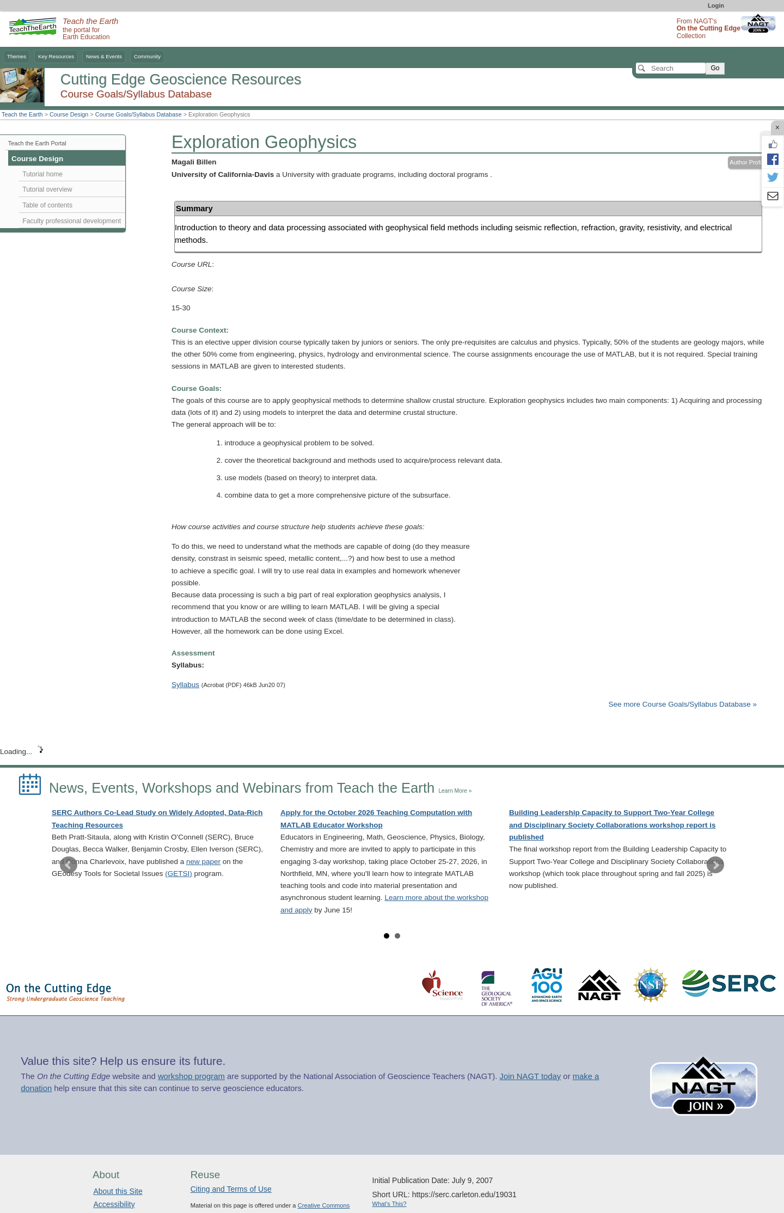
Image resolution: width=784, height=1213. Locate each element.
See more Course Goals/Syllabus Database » (683, 704)
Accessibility (113, 1204)
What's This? (389, 1203)
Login (716, 5)
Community (147, 56)
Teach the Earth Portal (37, 143)
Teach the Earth (22, 114)
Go (714, 68)
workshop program (191, 1076)
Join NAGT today (530, 1076)
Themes (16, 56)
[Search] (671, 68)
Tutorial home (42, 174)
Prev (68, 865)
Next (715, 865)
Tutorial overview (47, 189)
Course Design (69, 114)
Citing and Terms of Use (231, 1189)
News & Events (104, 56)
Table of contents (47, 205)
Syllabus (185, 685)
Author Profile (748, 162)
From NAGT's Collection (708, 28)
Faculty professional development (71, 221)
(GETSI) (178, 873)
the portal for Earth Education (90, 29)
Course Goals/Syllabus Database (138, 114)
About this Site (117, 1191)
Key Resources (56, 56)
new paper (203, 861)
